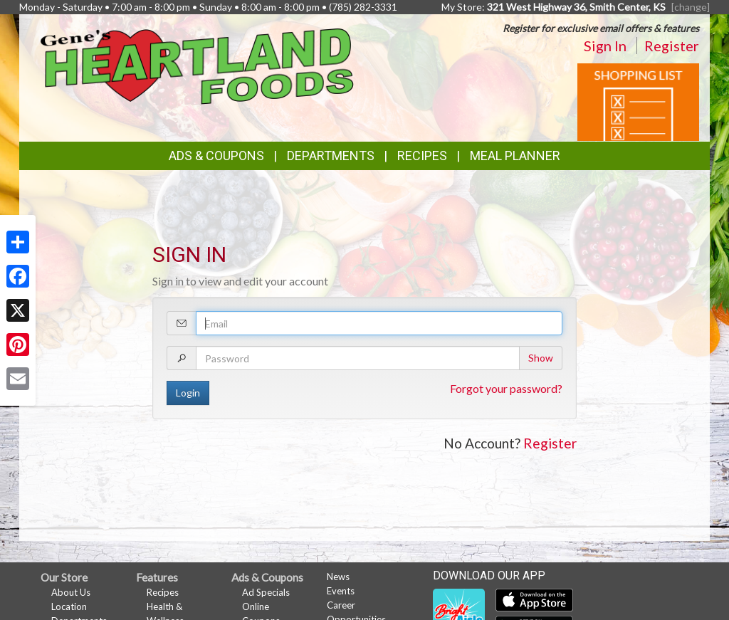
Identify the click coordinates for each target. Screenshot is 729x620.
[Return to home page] (197, 65)
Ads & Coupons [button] (216, 155)
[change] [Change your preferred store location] (690, 7)
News (338, 576)
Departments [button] (330, 155)
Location (69, 606)
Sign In (605, 45)
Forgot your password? (506, 388)
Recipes (422, 155)
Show (540, 358)
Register (671, 45)
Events (341, 591)
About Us (70, 592)
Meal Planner (515, 155)
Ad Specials (266, 592)
